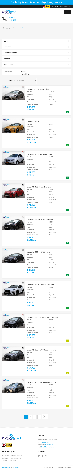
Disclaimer (15, 468)
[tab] (36, 41)
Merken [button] (36, 41)
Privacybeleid (6, 468)
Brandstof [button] (36, 59)
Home (6, 28)
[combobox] (26, 81)
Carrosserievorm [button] (36, 53)
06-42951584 (49, 445)
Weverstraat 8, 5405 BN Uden (61, 6)
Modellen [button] (36, 47)
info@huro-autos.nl (47, 447)
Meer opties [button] (36, 65)
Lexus (24, 28)
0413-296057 (45, 443)
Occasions (16, 28)
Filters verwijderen (25, 73)
